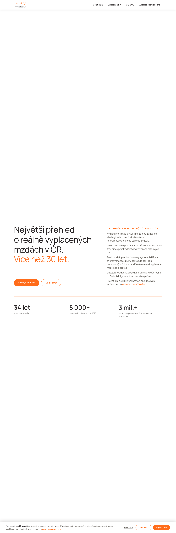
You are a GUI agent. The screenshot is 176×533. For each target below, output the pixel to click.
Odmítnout (143, 527)
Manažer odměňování (133, 284)
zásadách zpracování (51, 529)
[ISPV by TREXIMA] (20, 5)
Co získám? (51, 282)
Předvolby (128, 527)
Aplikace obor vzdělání (149, 4)
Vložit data (98, 4)
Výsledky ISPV (114, 4)
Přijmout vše (161, 527)
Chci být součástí (26, 282)
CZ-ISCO (130, 4)
